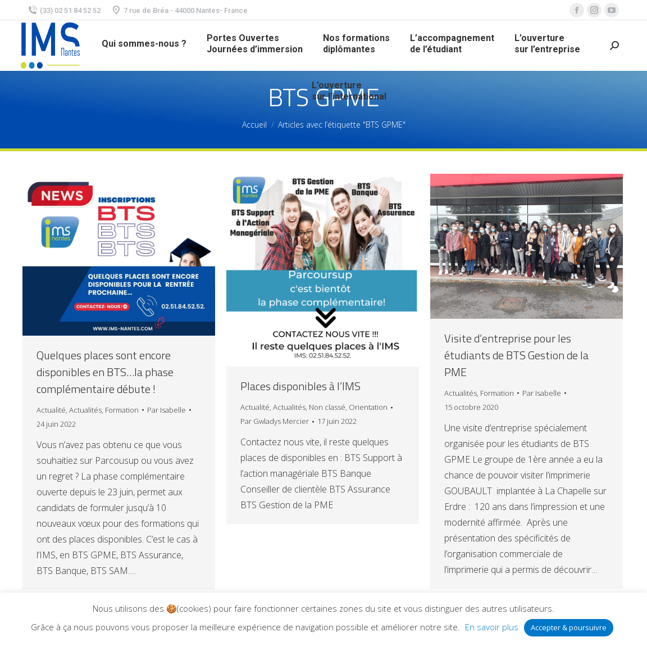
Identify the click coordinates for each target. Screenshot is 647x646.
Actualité (51, 410)
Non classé (327, 407)
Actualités (85, 410)
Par (166, 410)
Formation (122, 410)
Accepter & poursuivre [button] (569, 627)
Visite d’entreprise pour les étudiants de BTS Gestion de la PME (516, 355)
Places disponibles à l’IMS (300, 386)
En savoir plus (491, 627)
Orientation (368, 407)
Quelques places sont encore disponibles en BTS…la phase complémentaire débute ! (105, 372)
